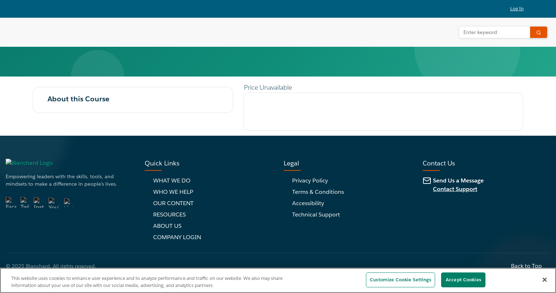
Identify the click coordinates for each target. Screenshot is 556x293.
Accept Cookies (463, 280)
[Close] (544, 279)
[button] (521, 8)
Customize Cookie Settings (400, 280)
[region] (278, 280)
